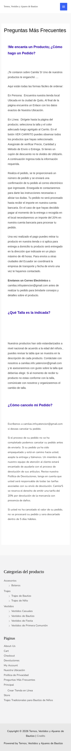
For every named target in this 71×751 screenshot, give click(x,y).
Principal (9, 685)
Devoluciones (12, 660)
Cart (6, 651)
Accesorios (10, 580)
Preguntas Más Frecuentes (19, 680)
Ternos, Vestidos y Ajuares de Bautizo (21, 6)
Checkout (9, 656)
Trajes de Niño (19, 600)
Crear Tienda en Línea (20, 690)
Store (7, 695)
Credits (41, 736)
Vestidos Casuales (22, 611)
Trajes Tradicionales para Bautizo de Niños (28, 700)
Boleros (15, 585)
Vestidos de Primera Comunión (29, 625)
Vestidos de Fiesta (22, 621)
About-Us (10, 646)
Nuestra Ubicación (14, 670)
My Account (11, 665)
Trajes (7, 591)
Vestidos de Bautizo (22, 616)
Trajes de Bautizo (21, 596)
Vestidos (9, 606)
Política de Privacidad (16, 675)
